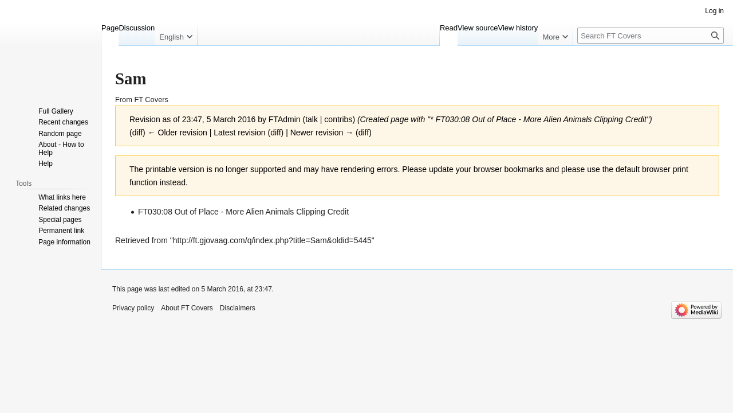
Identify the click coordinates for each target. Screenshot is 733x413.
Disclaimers (237, 308)
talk (311, 119)
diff (275, 132)
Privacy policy (133, 308)
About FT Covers (186, 308)
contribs (338, 119)
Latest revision (239, 132)
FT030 (446, 119)
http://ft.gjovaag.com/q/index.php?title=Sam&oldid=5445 (272, 240)
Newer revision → (321, 132)
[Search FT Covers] (650, 36)
